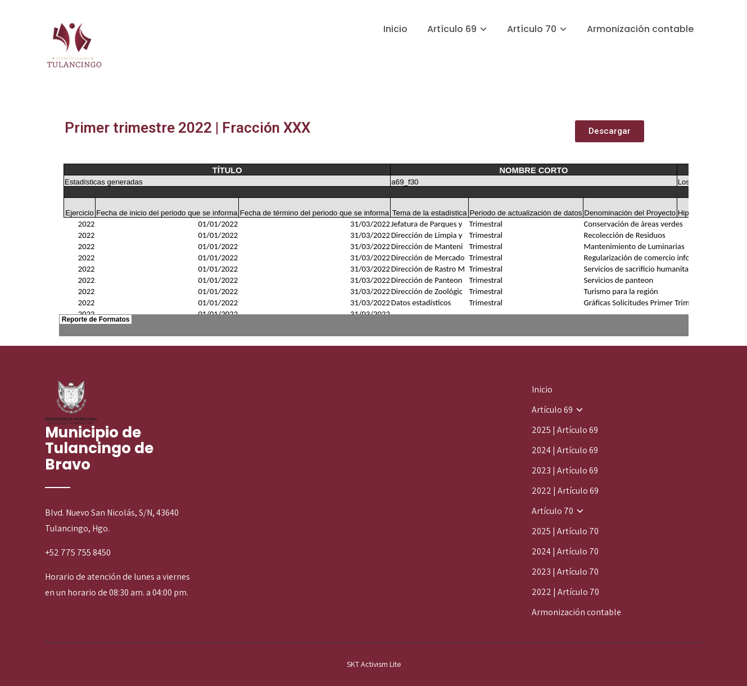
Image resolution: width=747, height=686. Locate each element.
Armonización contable (640, 28)
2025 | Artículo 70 (565, 531)
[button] (609, 131)
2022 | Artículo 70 (565, 592)
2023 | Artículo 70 (565, 571)
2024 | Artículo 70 (565, 551)
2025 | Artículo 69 (565, 430)
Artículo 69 (452, 28)
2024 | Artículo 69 (565, 450)
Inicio (395, 28)
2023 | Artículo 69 (565, 470)
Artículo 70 (531, 28)
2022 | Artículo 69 (565, 491)
